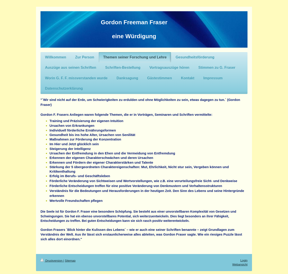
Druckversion (51, 260)
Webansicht (240, 264)
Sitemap (70, 260)
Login (244, 260)
